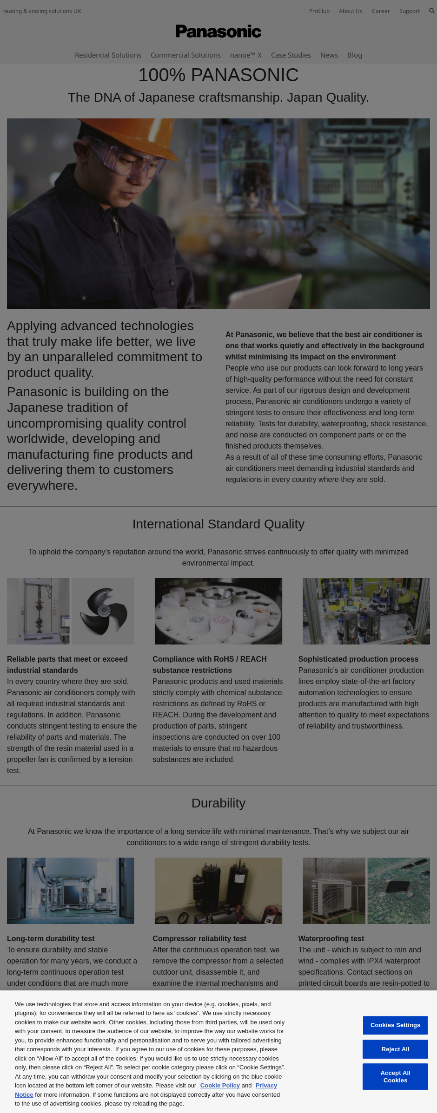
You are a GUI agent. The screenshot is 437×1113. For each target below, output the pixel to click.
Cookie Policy (220, 1085)
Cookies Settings (396, 1025)
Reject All (396, 1049)
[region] (218, 1051)
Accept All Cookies (396, 1076)
